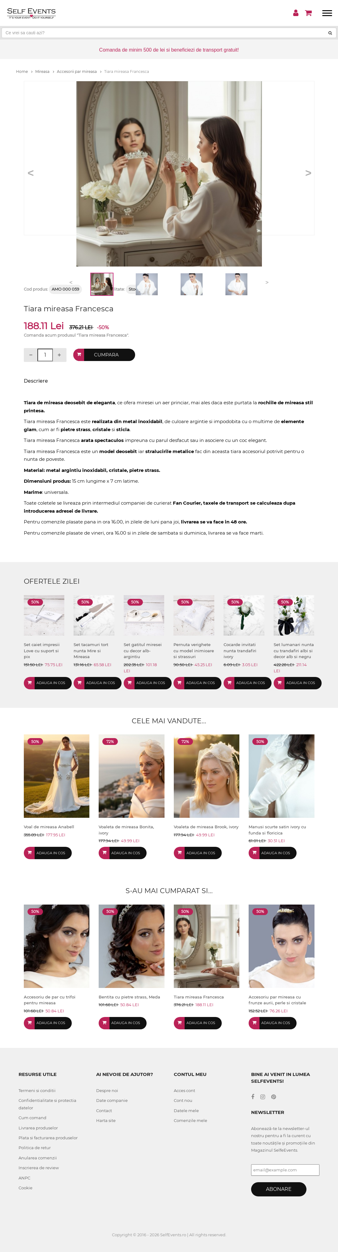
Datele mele (186, 1110)
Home (24, 71)
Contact (104, 1110)
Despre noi (107, 1090)
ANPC (24, 1177)
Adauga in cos (50, 683)
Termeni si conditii (37, 1090)
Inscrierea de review (39, 1167)
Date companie (112, 1100)
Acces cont (184, 1090)
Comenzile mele (190, 1120)
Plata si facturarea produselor (48, 1137)
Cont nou (183, 1100)
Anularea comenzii (38, 1157)
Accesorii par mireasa (79, 71)
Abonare (279, 1189)
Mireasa (44, 71)
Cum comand (32, 1117)
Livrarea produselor (38, 1127)
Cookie (25, 1187)
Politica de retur (35, 1147)
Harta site (106, 1120)
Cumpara (106, 355)
